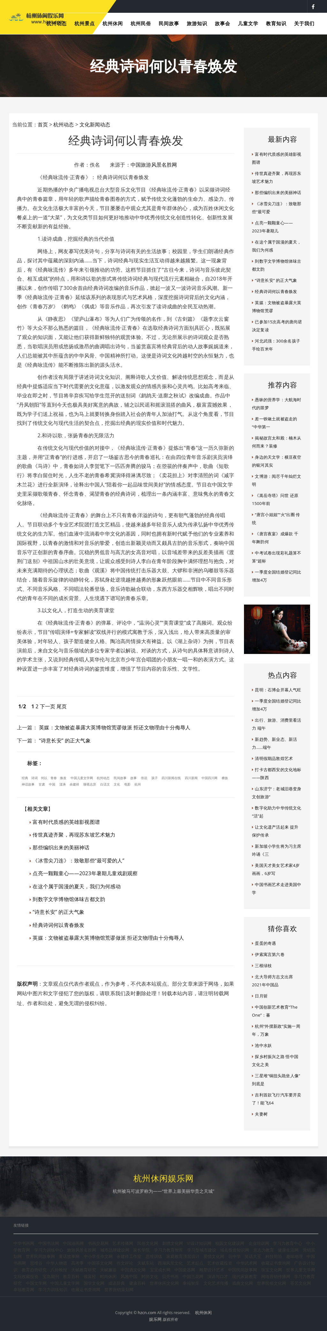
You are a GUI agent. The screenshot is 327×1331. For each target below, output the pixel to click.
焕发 (63, 778)
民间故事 (120, 778)
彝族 (225, 778)
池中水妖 (263, 1045)
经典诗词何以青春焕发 (58, 925)
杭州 (137, 784)
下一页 (47, 706)
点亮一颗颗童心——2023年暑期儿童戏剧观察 (85, 873)
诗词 (34, 778)
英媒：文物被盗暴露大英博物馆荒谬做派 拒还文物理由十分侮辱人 (114, 727)
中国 (52, 784)
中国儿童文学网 (82, 778)
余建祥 (74, 784)
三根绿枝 (263, 965)
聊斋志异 (89, 784)
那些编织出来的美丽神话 (61, 847)
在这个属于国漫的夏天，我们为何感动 (76, 886)
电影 (127, 784)
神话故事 (28, 784)
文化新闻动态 (95, 124)
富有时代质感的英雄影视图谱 (66, 821)
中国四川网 (209, 778)
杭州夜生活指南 (187, 6)
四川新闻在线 (171, 778)
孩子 (154, 778)
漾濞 (62, 784)
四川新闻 (191, 778)
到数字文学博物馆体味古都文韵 (69, 899)
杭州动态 (63, 124)
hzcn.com (147, 1312)
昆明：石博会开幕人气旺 (278, 690)
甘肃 (42, 784)
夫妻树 (261, 1114)
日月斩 (261, 996)
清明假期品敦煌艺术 (274, 758)
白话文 (105, 784)
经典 (25, 778)
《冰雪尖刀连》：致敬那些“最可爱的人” (78, 860)
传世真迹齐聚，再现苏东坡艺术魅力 (74, 834)
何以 (44, 778)
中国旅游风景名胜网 (154, 164)
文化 (117, 784)
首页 (43, 124)
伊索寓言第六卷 (269, 954)
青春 (53, 778)
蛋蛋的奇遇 (265, 943)
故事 (133, 778)
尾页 (62, 706)
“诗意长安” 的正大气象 (65, 740)
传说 (144, 778)
